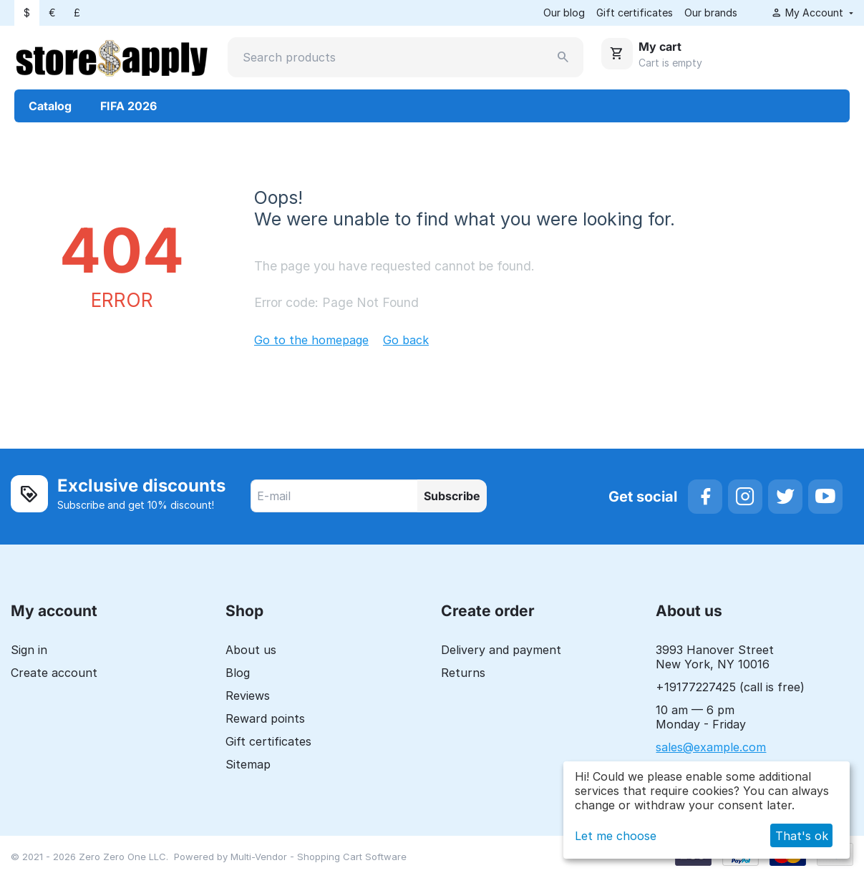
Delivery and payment (501, 650)
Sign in (29, 650)
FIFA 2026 (128, 106)
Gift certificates (634, 12)
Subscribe (452, 496)
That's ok (801, 836)
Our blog (564, 12)
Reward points (265, 718)
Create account (54, 672)
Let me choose (615, 836)
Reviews (247, 695)
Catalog (50, 106)
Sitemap (248, 764)
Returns (463, 672)
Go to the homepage (311, 340)
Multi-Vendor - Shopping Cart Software (318, 856)
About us (250, 650)
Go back (406, 340)
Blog (237, 672)
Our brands (710, 12)
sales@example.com (711, 747)
